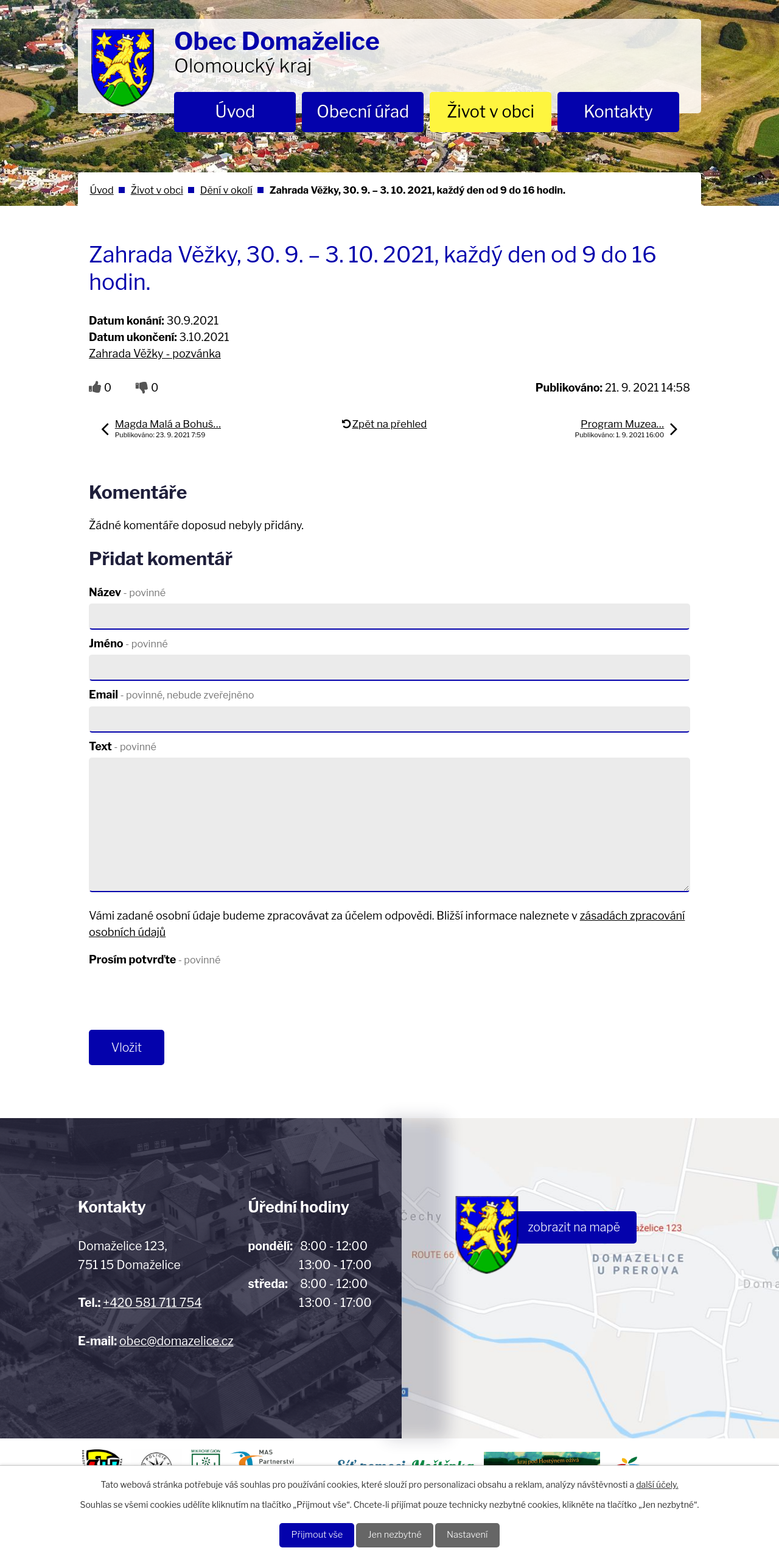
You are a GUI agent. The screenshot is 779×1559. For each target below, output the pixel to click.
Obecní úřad (362, 112)
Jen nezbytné (395, 1534)
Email (171, 694)
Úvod (235, 112)
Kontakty (618, 112)
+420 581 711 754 (152, 1305)
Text (122, 746)
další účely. (657, 1482)
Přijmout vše (309, 1534)
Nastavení (475, 1534)
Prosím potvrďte (154, 959)
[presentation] (181, 1000)
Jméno (128, 643)
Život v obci (490, 112)
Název (127, 592)
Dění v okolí (226, 190)
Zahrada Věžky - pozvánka (155, 353)
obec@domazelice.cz (176, 1344)
